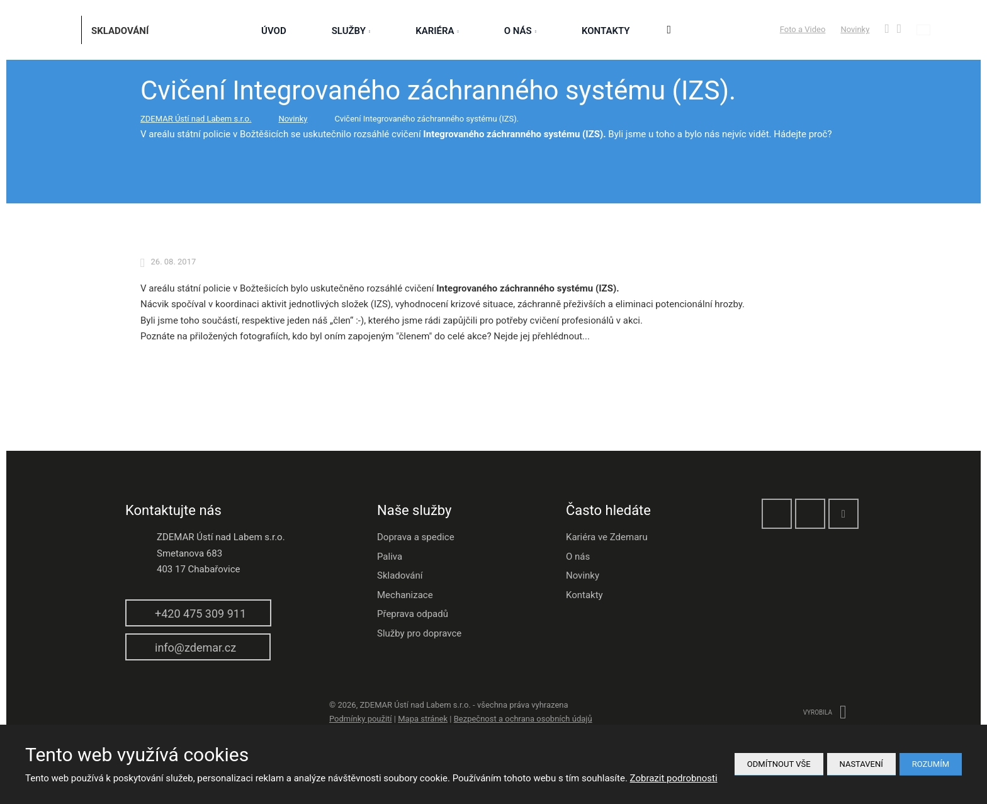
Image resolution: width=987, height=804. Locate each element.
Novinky (854, 29)
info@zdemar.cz (195, 647)
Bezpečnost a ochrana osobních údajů (523, 718)
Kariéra (434, 31)
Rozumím (930, 764)
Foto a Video (803, 29)
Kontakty (606, 31)
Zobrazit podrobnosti (674, 778)
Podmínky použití (360, 718)
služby (349, 31)
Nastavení (861, 764)
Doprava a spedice (415, 537)
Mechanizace (405, 595)
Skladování (400, 575)
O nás (518, 31)
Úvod (273, 31)
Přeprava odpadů (412, 614)
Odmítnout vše (779, 764)
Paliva (389, 556)
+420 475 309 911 (200, 613)
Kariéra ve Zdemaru (607, 537)
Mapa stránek (423, 718)
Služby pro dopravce (419, 633)
